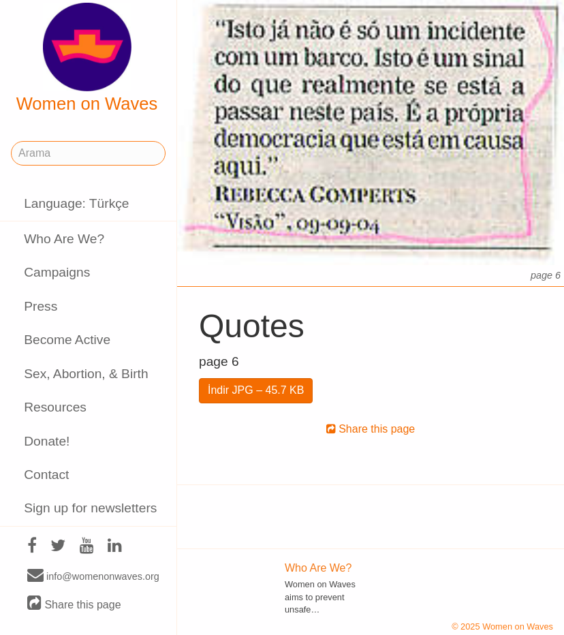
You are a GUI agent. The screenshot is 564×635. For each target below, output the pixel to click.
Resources (55, 407)
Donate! (46, 441)
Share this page (74, 604)
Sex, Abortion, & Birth (86, 374)
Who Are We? (64, 239)
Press (40, 306)
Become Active (67, 339)
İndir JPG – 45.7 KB (256, 390)
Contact (46, 474)
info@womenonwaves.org (93, 576)
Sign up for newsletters (90, 508)
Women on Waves (87, 58)
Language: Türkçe (76, 203)
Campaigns (57, 272)
